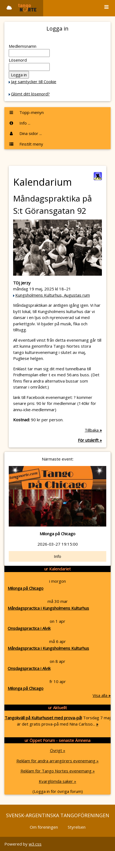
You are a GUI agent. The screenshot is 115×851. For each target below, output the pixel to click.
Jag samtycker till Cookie (33, 81)
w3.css (35, 844)
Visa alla (102, 695)
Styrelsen (76, 827)
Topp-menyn (26, 112)
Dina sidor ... (25, 133)
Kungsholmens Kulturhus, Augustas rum (52, 295)
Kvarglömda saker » (57, 781)
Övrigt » (57, 750)
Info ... (19, 123)
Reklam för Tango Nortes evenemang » (57, 771)
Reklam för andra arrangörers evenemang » (57, 760)
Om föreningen (44, 827)
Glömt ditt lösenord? (30, 94)
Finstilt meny (26, 144)
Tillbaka (93, 430)
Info (57, 556)
